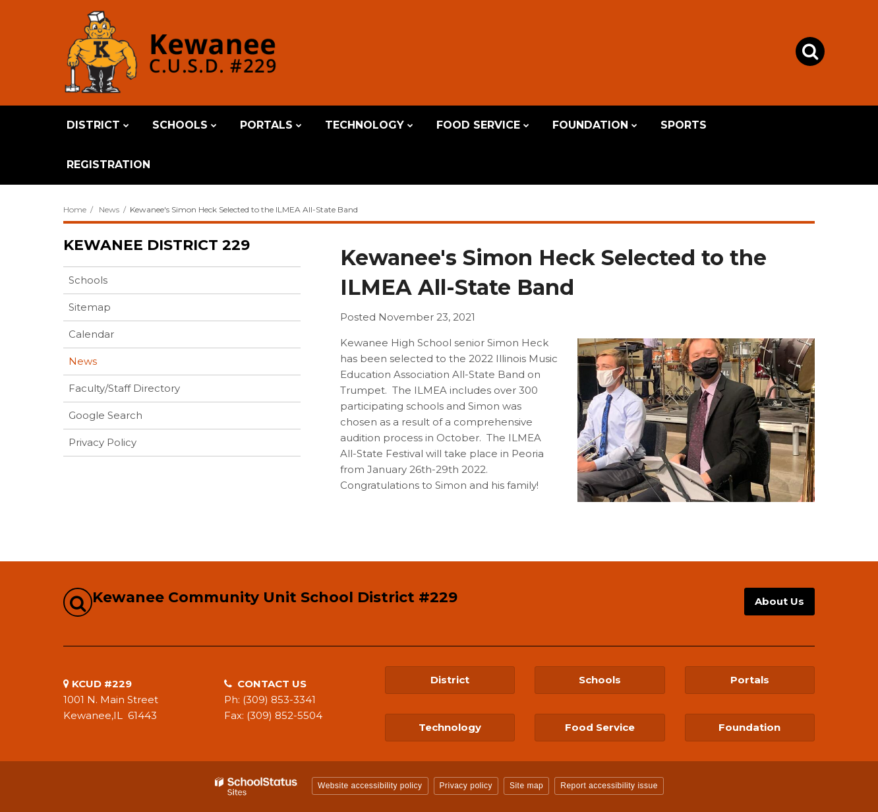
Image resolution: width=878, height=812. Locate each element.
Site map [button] (526, 785)
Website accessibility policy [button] (370, 785)
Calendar (91, 334)
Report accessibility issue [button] (609, 785)
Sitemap (90, 307)
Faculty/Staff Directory (124, 388)
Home (74, 209)
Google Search (105, 415)
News (109, 209)
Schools (88, 280)
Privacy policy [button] (466, 785)
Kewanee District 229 (156, 245)
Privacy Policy (102, 442)
